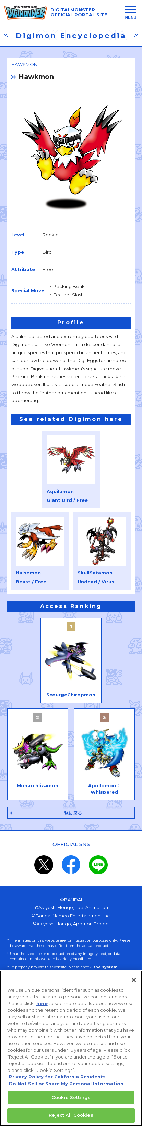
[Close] (133, 984)
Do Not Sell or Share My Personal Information (66, 1087)
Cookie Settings (71, 1101)
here (42, 1007)
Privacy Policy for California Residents (57, 1081)
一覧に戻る (71, 813)
